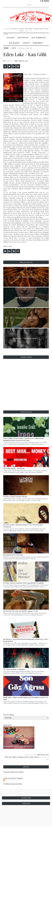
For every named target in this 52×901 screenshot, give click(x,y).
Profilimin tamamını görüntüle (12, 784)
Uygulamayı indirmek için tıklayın (13, 772)
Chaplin (26, 43)
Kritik (14, 48)
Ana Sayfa (10, 38)
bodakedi (8, 61)
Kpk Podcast (23, 38)
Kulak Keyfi (14, 43)
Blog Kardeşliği (39, 38)
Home (6, 48)
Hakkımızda (38, 43)
